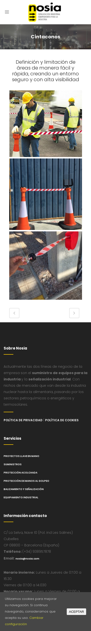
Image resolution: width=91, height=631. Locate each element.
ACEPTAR (76, 611)
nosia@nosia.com (27, 559)
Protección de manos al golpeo (26, 481)
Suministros (13, 464)
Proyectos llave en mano (21, 456)
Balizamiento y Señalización (24, 489)
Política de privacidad (23, 420)
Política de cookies (62, 420)
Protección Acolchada (20, 472)
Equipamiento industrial (21, 497)
